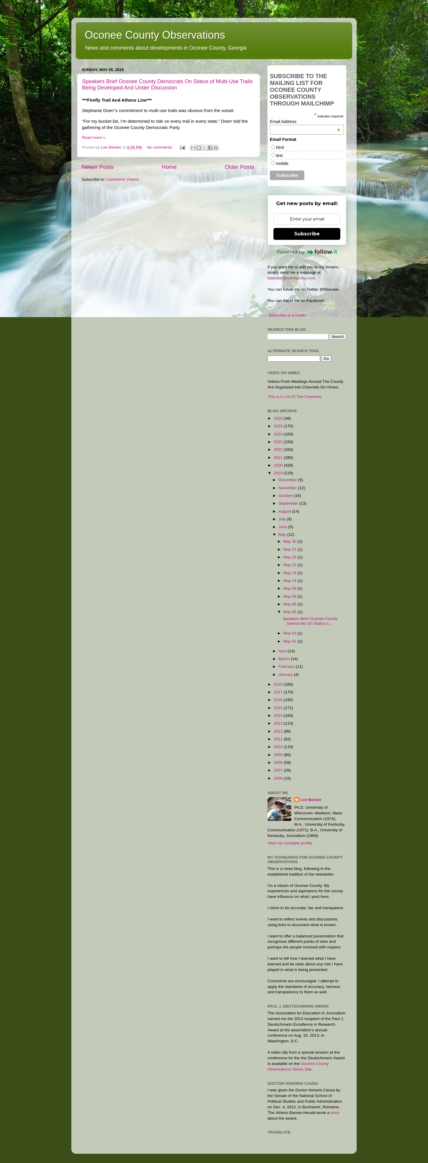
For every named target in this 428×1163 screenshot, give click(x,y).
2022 (279, 449)
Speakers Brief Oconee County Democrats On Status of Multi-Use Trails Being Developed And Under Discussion (167, 84)
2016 (279, 700)
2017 (279, 692)
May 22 (290, 565)
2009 (279, 755)
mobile (282, 163)
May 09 (290, 588)
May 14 (290, 580)
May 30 (290, 541)
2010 (279, 747)
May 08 (290, 596)
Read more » (93, 137)
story (335, 1112)
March (284, 659)
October (286, 495)
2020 (279, 465)
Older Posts (239, 167)
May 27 (290, 549)
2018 (279, 684)
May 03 (290, 633)
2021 (279, 457)
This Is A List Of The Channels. (295, 396)
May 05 (290, 612)
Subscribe (307, 234)
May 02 (290, 641)
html (280, 147)
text (279, 155)
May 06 (290, 604)
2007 (279, 770)
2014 (279, 715)
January (286, 674)
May (282, 534)
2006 (279, 778)
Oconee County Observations (155, 35)
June (283, 527)
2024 (279, 434)
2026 (279, 418)
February (287, 666)
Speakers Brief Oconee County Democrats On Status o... (310, 621)
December (288, 480)
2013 (279, 723)
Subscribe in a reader (288, 315)
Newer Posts (98, 167)
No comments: (160, 147)
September (288, 503)
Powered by (307, 252)
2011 (279, 739)
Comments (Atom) (122, 179)
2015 (279, 708)
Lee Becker (311, 799)
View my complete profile (290, 843)
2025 (279, 426)
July (282, 519)
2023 (279, 442)
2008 (279, 762)
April (283, 651)
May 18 (290, 573)
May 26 (290, 557)
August (285, 511)
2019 (279, 473)
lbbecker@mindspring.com (291, 278)
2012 (279, 731)
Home (169, 167)
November (288, 488)
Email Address (305, 121)
